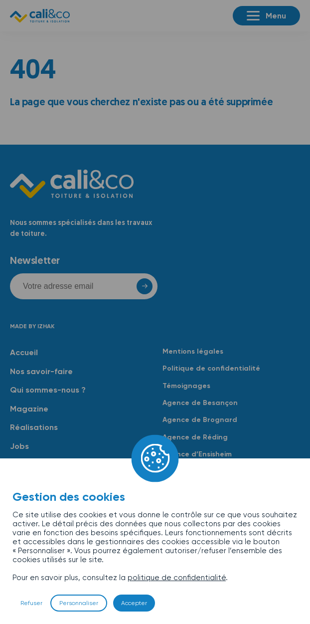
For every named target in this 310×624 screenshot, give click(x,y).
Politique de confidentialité (211, 368)
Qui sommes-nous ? (48, 390)
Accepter (134, 603)
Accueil (24, 352)
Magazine (29, 409)
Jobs (19, 446)
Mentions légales (192, 351)
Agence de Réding (195, 437)
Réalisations (34, 427)
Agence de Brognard (199, 420)
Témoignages (186, 386)
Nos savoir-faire (41, 371)
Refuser (31, 603)
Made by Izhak (32, 326)
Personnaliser (78, 603)
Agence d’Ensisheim (197, 454)
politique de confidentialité (177, 577)
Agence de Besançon (200, 403)
